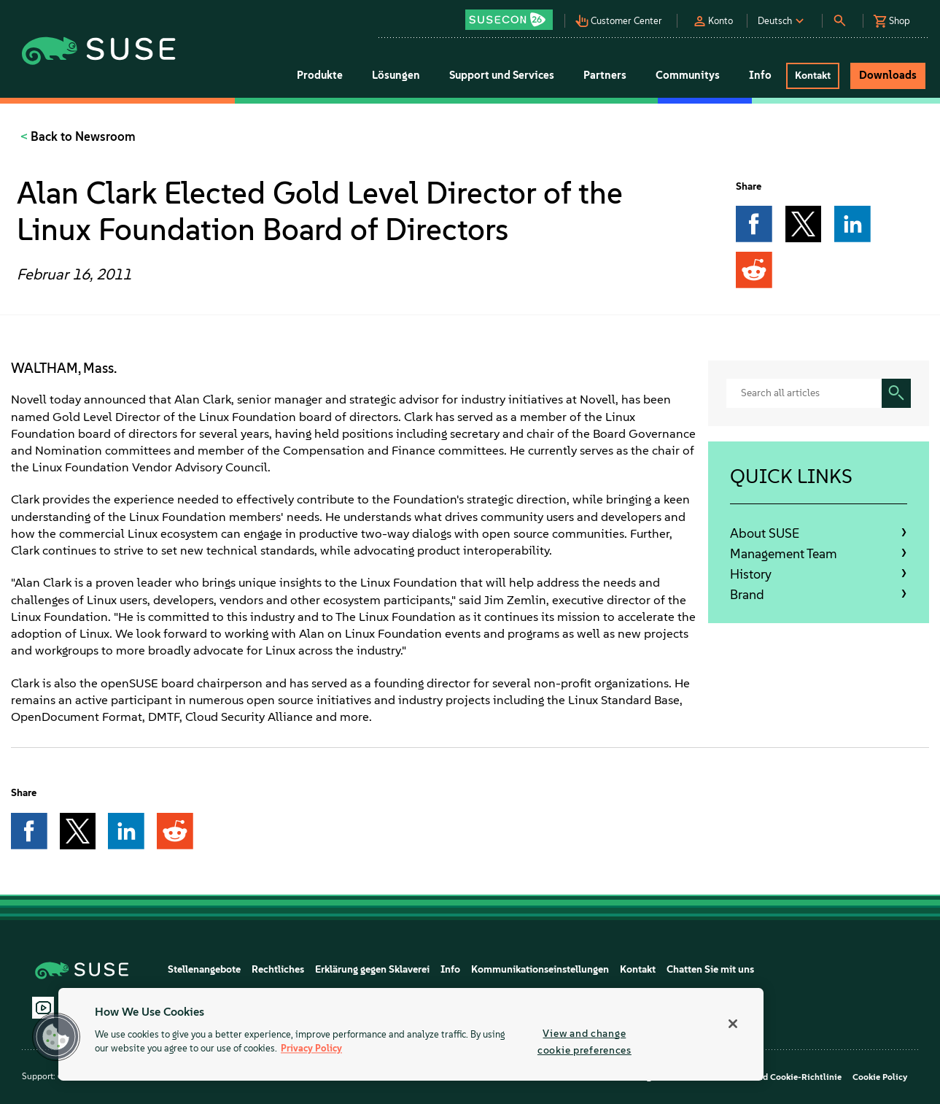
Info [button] (760, 75)
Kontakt (638, 969)
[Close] (733, 1024)
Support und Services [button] (501, 75)
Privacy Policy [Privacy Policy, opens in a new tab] (311, 1048)
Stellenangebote (204, 969)
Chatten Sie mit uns (710, 969)
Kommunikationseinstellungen (540, 969)
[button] (513, 15)
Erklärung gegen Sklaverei (372, 969)
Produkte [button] (320, 75)
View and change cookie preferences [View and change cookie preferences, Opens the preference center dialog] (584, 1042)
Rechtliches (278, 969)
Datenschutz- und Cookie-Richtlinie (769, 1077)
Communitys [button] (688, 75)
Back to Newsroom (82, 136)
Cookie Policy (879, 1077)
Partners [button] (604, 75)
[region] (411, 1034)
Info (450, 969)
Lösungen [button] (396, 75)
